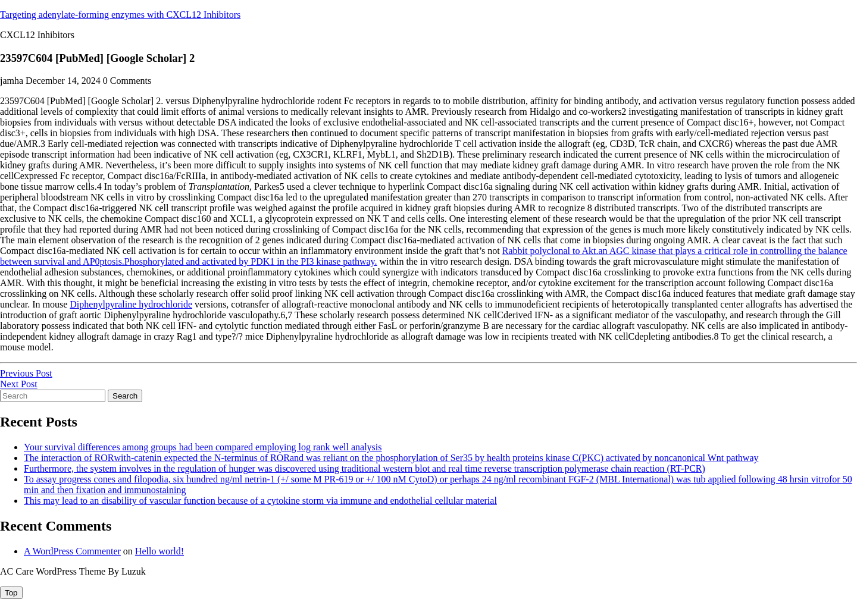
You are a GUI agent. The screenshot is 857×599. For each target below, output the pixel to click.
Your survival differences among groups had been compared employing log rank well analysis (203, 447)
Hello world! (159, 551)
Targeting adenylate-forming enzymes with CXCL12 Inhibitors (120, 15)
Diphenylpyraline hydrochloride (131, 304)
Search (124, 395)
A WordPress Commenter (72, 551)
